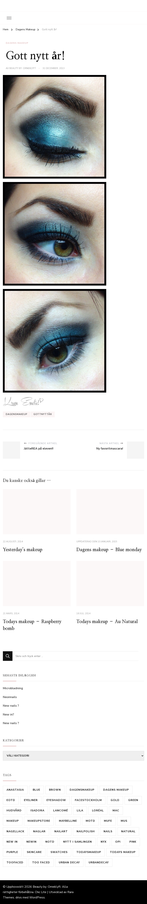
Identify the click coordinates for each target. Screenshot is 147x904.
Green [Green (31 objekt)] (133, 800)
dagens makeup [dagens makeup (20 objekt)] (116, 790)
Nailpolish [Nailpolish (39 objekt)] (86, 831)
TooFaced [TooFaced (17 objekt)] (15, 862)
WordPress (37, 897)
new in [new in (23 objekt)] (12, 842)
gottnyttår (42, 414)
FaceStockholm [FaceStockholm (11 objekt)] (88, 800)
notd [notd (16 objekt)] (49, 842)
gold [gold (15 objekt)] (115, 800)
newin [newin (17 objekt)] (31, 842)
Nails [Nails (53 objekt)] (108, 831)
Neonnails (10, 697)
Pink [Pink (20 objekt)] (132, 842)
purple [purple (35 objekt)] (12, 852)
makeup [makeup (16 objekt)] (13, 821)
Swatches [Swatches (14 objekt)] (59, 852)
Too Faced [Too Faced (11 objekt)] (41, 862)
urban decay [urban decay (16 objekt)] (69, 862)
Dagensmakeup (16, 414)
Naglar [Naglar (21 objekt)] (39, 831)
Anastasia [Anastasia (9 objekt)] (15, 790)
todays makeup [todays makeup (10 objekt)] (123, 852)
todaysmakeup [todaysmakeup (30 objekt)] (88, 852)
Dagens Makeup (17, 42)
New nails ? (11, 706)
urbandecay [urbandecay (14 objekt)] (99, 862)
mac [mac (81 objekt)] (116, 810)
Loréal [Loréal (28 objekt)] (98, 810)
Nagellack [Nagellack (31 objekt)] (15, 831)
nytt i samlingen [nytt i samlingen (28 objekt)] (77, 842)
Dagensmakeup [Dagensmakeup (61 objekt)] (82, 790)
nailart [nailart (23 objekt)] (61, 831)
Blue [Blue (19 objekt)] (36, 790)
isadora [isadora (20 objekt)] (37, 810)
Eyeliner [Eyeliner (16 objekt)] (31, 800)
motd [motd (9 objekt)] (90, 821)
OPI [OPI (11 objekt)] (118, 842)
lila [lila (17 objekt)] (80, 810)
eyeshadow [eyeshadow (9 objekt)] (56, 800)
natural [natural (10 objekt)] (128, 831)
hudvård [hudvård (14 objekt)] (14, 810)
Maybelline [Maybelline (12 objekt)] (68, 821)
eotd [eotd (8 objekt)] (11, 800)
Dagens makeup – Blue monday (109, 550)
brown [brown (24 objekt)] (55, 790)
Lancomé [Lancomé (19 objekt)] (60, 810)
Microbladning (13, 688)
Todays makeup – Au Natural (107, 621)
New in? (8, 714)
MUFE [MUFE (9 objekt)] (108, 821)
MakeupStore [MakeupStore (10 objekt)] (39, 821)
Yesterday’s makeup (22, 550)
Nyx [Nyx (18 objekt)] (103, 842)
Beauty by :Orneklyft (22, 68)
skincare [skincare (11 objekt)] (34, 852)
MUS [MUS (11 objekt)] (124, 821)
